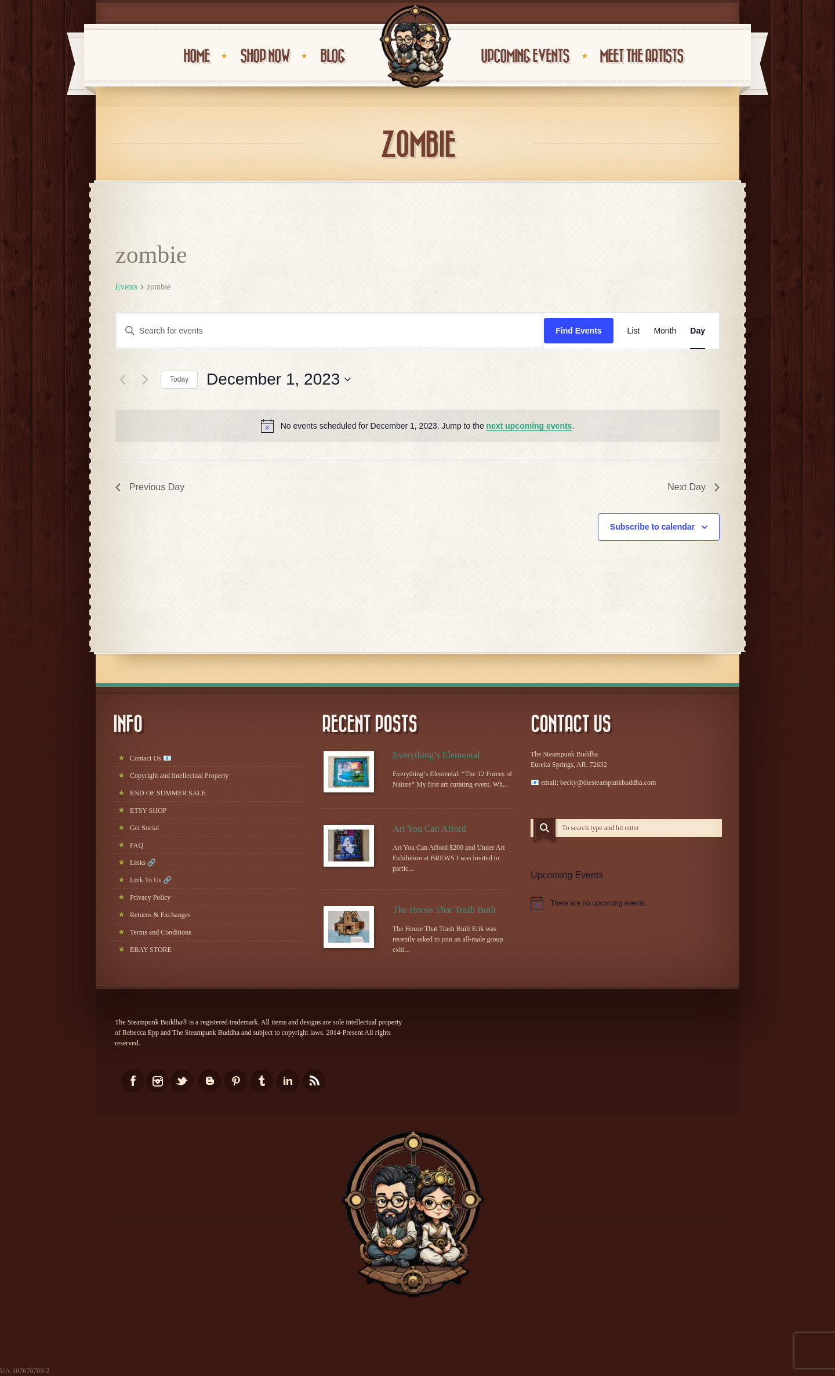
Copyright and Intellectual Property (179, 776)
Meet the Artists (641, 56)
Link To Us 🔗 (151, 880)
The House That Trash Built (444, 910)
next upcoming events (529, 425)
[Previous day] (122, 379)
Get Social (144, 828)
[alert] (417, 426)
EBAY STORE (151, 950)
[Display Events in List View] (633, 331)
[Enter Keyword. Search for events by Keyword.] (330, 331)
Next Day (693, 487)
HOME (196, 56)
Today (179, 379)
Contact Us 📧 (151, 758)
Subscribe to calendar (652, 526)
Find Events (578, 330)
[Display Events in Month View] (665, 331)
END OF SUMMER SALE (168, 793)
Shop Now (264, 56)
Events (126, 287)
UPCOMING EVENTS (525, 56)
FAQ (136, 845)
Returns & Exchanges (160, 915)
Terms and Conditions (160, 932)
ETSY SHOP (148, 810)
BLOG (332, 56)
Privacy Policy (150, 897)
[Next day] (145, 379)
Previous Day (149, 487)
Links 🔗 (143, 863)
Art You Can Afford (429, 829)
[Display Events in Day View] (697, 331)
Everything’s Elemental (436, 755)
